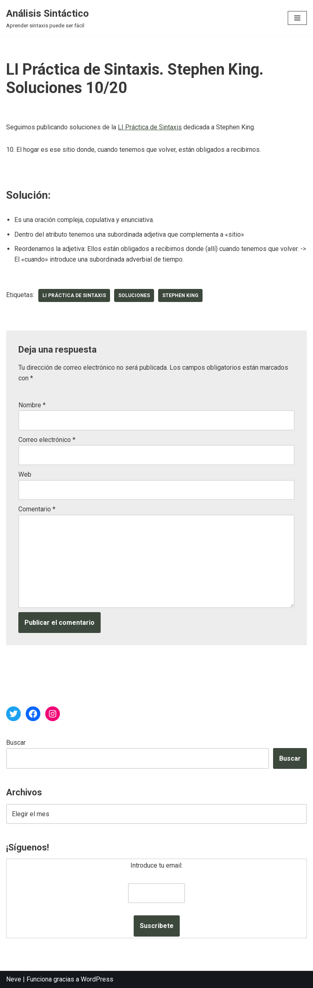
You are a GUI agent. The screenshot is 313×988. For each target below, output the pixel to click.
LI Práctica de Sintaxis (150, 127)
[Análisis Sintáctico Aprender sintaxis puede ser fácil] (47, 18)
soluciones (134, 295)
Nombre (32, 405)
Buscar (16, 742)
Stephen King (180, 295)
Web (24, 474)
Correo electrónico (46, 440)
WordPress (97, 979)
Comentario (36, 509)
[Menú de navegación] (297, 18)
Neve (13, 979)
